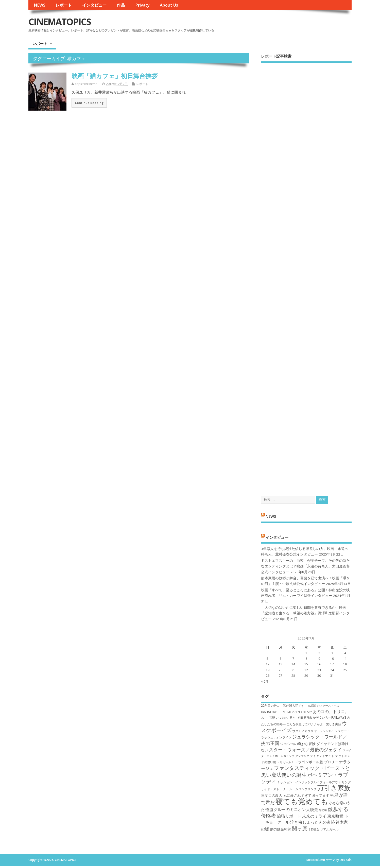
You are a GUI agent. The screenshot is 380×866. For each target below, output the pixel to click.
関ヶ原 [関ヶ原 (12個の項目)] (299, 828)
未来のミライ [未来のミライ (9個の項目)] (314, 816)
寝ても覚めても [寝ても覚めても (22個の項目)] (301, 801)
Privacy (142, 5)
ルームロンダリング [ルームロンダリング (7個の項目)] (303, 789)
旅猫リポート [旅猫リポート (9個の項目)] (289, 816)
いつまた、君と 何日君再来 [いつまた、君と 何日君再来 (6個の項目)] (294, 717)
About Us (169, 5)
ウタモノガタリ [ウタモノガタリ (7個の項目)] (303, 731)
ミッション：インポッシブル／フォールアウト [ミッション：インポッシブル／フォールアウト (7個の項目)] (309, 782)
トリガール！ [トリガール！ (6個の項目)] (285, 762)
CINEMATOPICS (59, 21)
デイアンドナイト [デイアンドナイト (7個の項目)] (322, 756)
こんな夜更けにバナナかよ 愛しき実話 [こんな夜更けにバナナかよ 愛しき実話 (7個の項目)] (313, 724)
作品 (121, 5)
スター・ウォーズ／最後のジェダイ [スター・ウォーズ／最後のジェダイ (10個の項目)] (305, 750)
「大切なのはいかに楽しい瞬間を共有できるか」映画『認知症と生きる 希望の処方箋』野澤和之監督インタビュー (305, 613)
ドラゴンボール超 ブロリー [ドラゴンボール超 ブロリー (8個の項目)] (316, 761)
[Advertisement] (306, 275)
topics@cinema (86, 84)
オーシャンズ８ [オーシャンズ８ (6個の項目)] (324, 731)
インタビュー (94, 5)
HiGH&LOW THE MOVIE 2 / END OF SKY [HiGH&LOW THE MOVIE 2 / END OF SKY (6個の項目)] (286, 712)
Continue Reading (89, 103)
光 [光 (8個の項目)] (332, 795)
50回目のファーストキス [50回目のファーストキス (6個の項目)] (323, 705)
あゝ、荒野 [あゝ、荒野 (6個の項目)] (268, 717)
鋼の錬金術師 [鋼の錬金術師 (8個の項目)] (280, 829)
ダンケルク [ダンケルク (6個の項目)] (302, 756)
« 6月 (264, 681)
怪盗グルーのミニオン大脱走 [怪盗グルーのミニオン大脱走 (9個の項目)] (291, 809)
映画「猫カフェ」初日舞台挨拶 (115, 76)
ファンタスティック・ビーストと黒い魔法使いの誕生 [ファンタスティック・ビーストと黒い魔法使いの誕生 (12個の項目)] (305, 771)
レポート (64, 5)
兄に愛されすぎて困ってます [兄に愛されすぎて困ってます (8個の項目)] (306, 795)
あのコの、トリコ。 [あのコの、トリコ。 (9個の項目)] (331, 711)
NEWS (39, 5)
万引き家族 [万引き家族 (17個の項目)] (334, 787)
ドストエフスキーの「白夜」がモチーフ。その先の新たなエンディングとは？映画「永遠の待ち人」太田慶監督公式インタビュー (305, 566)
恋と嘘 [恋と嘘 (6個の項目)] (323, 810)
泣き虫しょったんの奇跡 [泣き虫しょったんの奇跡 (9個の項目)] (312, 822)
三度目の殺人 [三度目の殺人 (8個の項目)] (271, 795)
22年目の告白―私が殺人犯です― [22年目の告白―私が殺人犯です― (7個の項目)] (284, 705)
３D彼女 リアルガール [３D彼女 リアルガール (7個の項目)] (323, 829)
